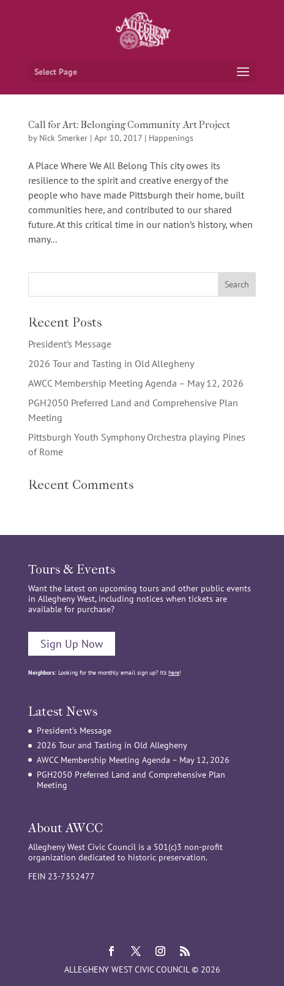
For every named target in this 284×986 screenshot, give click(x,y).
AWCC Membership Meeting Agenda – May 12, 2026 (136, 383)
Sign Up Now (71, 644)
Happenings (171, 137)
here (173, 673)
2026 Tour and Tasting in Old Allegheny (111, 363)
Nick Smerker (63, 137)
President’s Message (69, 344)
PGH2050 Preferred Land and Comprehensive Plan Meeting (131, 780)
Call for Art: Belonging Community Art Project (129, 125)
